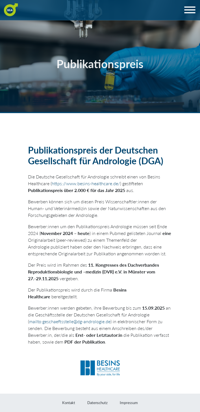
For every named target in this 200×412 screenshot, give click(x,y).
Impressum (129, 402)
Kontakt (68, 402)
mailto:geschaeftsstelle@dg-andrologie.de (69, 321)
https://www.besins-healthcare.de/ (86, 183)
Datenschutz (97, 402)
